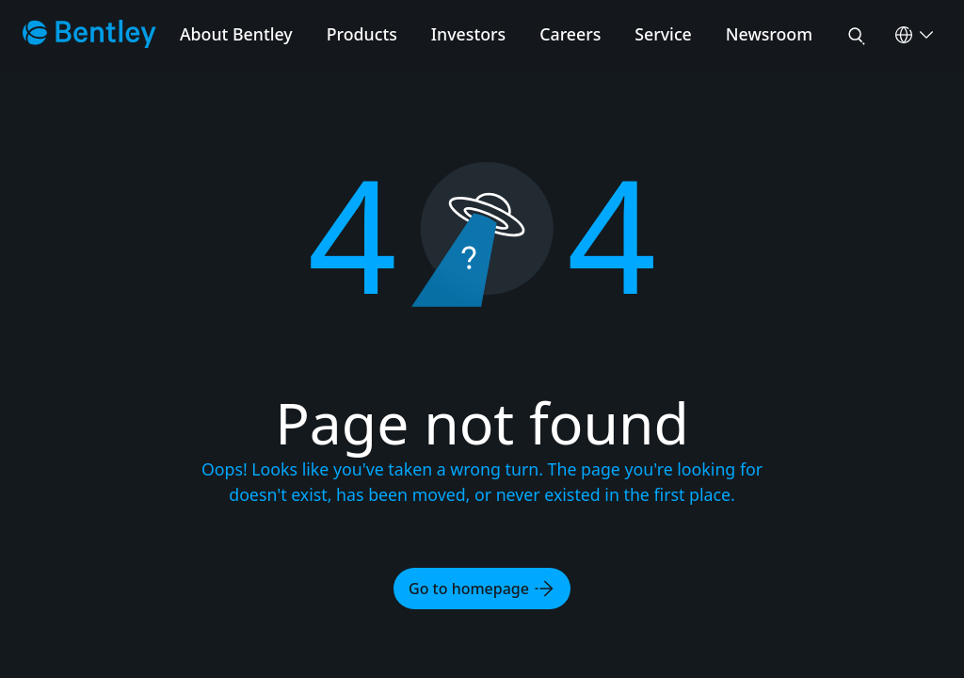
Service (663, 34)
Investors (468, 34)
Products (362, 34)
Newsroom (769, 34)
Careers (570, 34)
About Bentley (236, 34)
